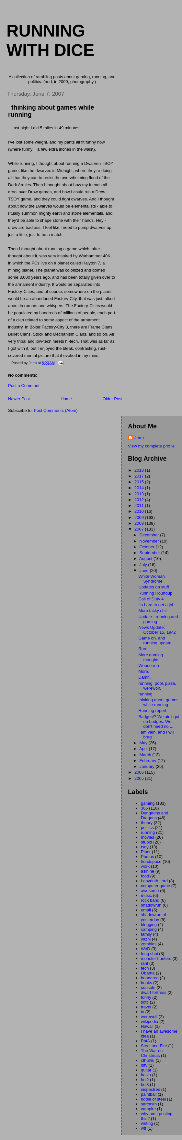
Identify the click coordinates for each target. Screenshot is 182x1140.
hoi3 (145, 1084)
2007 (139, 529)
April (144, 748)
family (146, 934)
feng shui (149, 953)
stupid (146, 842)
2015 (139, 481)
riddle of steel (153, 1099)
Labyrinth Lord (154, 880)
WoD (145, 948)
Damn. (144, 677)
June (145, 570)
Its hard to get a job (156, 604)
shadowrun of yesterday (153, 917)
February (149, 760)
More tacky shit (152, 610)
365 (144, 808)
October (148, 546)
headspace (151, 861)
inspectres (150, 1089)
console (148, 987)
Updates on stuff (153, 587)
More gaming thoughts (150, 657)
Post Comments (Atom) (56, 410)
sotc (145, 1002)
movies (147, 837)
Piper (146, 851)
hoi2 (145, 1079)
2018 (139, 470)
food (145, 876)
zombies (148, 943)
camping (149, 929)
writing (147, 1123)
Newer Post (19, 398)
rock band (150, 900)
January (148, 766)
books (146, 982)
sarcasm (149, 1104)
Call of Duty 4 (151, 599)
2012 (139, 499)
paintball (148, 1094)
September (150, 552)
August (146, 558)
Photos (147, 856)
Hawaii (147, 1026)
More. (143, 671)
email (146, 910)
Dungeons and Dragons (154, 815)
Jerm (139, 437)
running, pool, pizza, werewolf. (157, 686)
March (146, 754)
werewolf (149, 1016)
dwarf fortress (153, 992)
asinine (147, 871)
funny (146, 997)
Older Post (112, 398)
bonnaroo (150, 977)
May (144, 742)
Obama (148, 973)
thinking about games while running (158, 702)
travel (146, 1007)
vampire (148, 1108)
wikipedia (149, 1021)
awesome (150, 890)
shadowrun (151, 905)
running (145, 694)
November (150, 541)
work (145, 866)
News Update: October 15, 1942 (157, 630)
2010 (139, 511)
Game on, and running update (154, 640)
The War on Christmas (152, 1053)
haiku (146, 1074)
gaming (148, 803)
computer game (155, 885)
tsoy (145, 846)
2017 (139, 476)
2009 (139, 517)
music (146, 895)
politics (147, 827)
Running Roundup (155, 593)
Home (66, 398)
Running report (152, 710)
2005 (139, 778)
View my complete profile (151, 446)
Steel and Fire (154, 1045)
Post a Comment (24, 385)
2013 (139, 493)
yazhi (146, 939)
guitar (146, 1070)
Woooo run (148, 665)
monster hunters (156, 958)
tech (145, 968)
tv (142, 1011)
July (144, 564)
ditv (144, 1065)
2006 (139, 772)
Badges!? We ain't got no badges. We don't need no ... (158, 721)
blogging (149, 924)
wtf (143, 1128)
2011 (139, 505)
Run (142, 648)
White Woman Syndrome (151, 579)
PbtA (145, 1040)
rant (144, 963)
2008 (139, 523)
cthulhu (147, 1060)
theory (147, 822)
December (150, 534)
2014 (139, 487)
